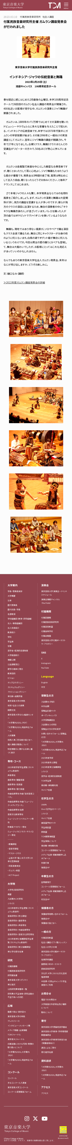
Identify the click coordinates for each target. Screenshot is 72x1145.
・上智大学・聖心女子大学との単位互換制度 (20, 859)
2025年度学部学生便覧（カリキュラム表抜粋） (21, 769)
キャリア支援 (46, 789)
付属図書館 (12, 966)
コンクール (12, 1078)
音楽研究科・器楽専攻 (17, 920)
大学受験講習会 (48, 719)
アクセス (44, 1093)
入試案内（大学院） (15, 898)
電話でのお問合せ (49, 999)
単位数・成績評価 (15, 696)
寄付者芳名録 (47, 1052)
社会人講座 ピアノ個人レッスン (54, 942)
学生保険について (48, 841)
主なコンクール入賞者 (17, 1082)
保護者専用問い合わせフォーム (54, 914)
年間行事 (45, 862)
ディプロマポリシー (16, 682)
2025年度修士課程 (49, 762)
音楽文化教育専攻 (15, 814)
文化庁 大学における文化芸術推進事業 (54, 975)
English (44, 682)
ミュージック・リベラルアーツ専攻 (21, 820)
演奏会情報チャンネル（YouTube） (50, 601)
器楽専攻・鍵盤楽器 (17, 779)
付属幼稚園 (46, 635)
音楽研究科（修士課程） (17, 915)
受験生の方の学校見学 (51, 729)
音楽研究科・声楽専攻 (17, 925)
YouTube (45, 667)
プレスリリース (14, 1020)
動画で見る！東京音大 (17, 1011)
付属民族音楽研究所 (16, 970)
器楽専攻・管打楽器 (17, 789)
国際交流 (11, 710)
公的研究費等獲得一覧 (17, 989)
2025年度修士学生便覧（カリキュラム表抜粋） (21, 910)
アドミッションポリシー (17, 691)
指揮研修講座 (47, 959)
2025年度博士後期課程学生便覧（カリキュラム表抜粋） (20, 940)
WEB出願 (45, 706)
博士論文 (11, 984)
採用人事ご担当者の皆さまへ (20, 739)
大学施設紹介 (13, 655)
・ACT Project (13, 875)
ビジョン (11, 678)
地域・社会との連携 (16, 705)
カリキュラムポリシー (16, 687)
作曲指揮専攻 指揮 (16, 809)
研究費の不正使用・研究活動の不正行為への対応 (21, 995)
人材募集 (11, 735)
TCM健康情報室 (48, 836)
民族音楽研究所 (48, 968)
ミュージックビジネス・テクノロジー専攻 (20, 833)
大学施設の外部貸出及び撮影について (54, 1006)
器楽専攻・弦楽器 (16, 784)
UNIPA (44, 804)
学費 (9, 646)
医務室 (44, 831)
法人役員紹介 (13, 627)
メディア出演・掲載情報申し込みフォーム (53, 856)
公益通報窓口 (13, 664)
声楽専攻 (11, 775)
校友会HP (45, 899)
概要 (9, 894)
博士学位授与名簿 (15, 951)
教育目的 (11, 673)
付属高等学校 (47, 631)
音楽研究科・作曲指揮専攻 (19, 929)
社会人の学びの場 (49, 946)
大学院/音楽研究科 (16, 889)
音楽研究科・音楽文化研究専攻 (21, 934)
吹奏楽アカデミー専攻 (17, 826)
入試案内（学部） (48, 701)
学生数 (10, 641)
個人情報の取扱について (18, 744)
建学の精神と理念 (15, 668)
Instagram (46, 663)
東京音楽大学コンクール (18, 1087)
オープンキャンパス (49, 715)
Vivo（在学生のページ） (51, 809)
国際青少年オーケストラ (51, 964)
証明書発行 (46, 882)
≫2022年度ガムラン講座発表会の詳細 (24, 282)
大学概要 (11, 595)
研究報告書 (12, 975)
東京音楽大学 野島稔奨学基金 (54, 1026)
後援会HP (45, 867)
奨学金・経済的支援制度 (18, 650)
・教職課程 (12, 844)
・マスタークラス (14, 853)
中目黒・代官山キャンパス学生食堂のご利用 (54, 983)
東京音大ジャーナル (16, 1039)
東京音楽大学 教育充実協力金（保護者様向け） (54, 1041)
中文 (43, 687)
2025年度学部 (47, 757)
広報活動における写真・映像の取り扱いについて (21, 1045)
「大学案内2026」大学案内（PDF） (19, 1053)
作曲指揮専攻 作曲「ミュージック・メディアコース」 (20, 803)
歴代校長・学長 (14, 609)
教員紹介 (11, 632)
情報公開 (11, 659)
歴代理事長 (12, 605)
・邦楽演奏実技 (14, 865)
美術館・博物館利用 (49, 785)
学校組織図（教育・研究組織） (20, 618)
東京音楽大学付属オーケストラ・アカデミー (53, 642)
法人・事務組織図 (15, 623)
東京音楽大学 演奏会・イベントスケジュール (54, 593)
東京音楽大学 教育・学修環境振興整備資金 (54, 1033)
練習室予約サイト (48, 822)
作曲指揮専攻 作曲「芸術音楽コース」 (21, 795)
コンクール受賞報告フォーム (19, 1091)
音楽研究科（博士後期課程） (19, 946)
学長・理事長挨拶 (15, 591)
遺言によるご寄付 (48, 1047)
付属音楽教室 (47, 626)
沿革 (9, 600)
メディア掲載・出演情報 (17, 1030)
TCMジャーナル (14, 1034)
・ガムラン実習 (14, 870)
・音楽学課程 (13, 848)
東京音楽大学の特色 (16, 700)
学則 (9, 636)
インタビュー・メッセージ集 (20, 1025)
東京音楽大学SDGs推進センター (20, 716)
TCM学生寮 (46, 780)
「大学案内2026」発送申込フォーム (20, 729)
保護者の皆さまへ (48, 923)
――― (10, 839)
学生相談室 (46, 827)
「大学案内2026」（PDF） (17, 722)
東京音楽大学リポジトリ (18, 979)
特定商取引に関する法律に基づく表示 (20, 751)
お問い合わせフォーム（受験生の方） (54, 735)
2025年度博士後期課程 (51, 767)
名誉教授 (11, 614)
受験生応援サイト (48, 710)
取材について (46, 1012)
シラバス (11, 903)
